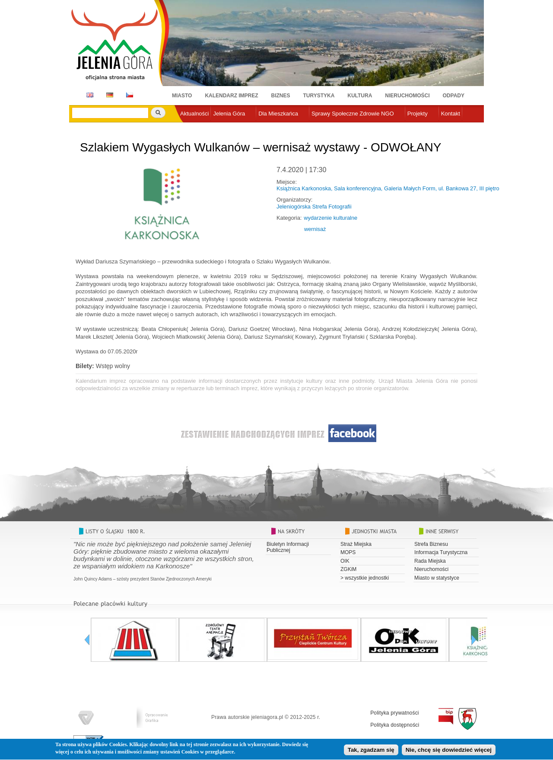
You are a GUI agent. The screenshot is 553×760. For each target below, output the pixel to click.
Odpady (453, 96)
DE (108, 95)
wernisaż (315, 229)
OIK (345, 561)
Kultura (359, 96)
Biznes (280, 96)
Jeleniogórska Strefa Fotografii (314, 206)
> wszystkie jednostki (364, 578)
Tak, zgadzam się (371, 751)
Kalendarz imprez (231, 96)
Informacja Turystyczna (440, 552)
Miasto (182, 96)
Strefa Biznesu (431, 544)
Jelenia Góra (229, 113)
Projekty (417, 113)
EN (88, 95)
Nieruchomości (407, 96)
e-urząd (189, 128)
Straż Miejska (356, 544)
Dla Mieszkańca (278, 113)
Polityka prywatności (394, 713)
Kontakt (450, 113)
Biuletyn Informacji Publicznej (288, 547)
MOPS (348, 552)
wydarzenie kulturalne (330, 218)
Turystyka (319, 96)
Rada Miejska (430, 561)
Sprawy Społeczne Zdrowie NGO (352, 113)
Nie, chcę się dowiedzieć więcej (449, 751)
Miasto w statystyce (436, 578)
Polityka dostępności (394, 725)
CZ (129, 95)
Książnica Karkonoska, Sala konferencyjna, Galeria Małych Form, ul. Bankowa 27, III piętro (387, 188)
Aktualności (194, 113)
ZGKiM (348, 569)
